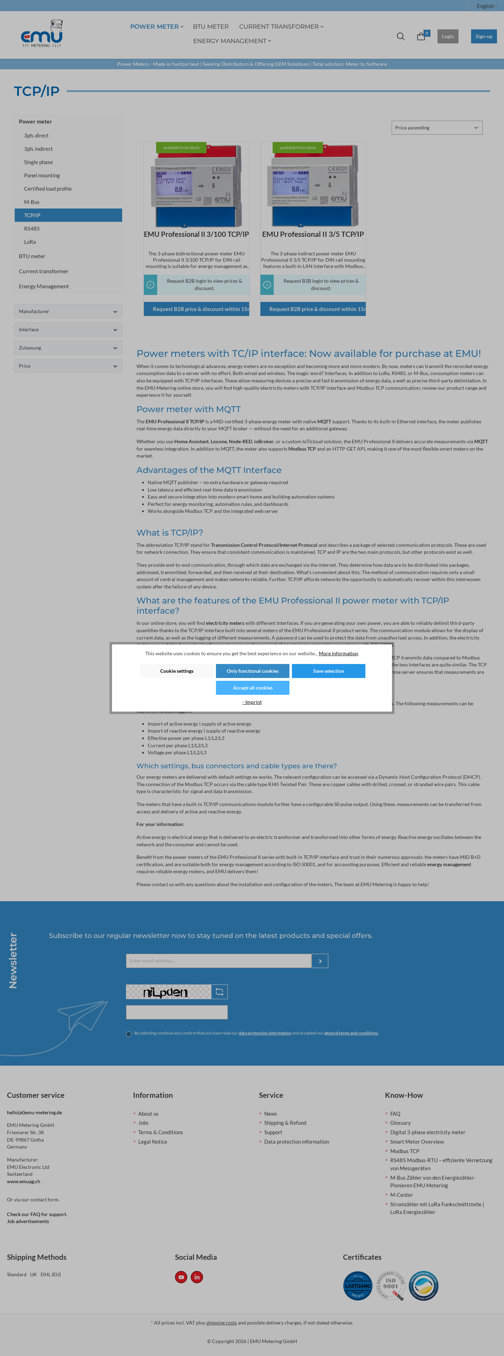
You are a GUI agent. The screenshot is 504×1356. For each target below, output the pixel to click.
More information (338, 653)
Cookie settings (177, 671)
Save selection (328, 671)
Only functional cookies (253, 671)
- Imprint (252, 702)
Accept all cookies (253, 688)
